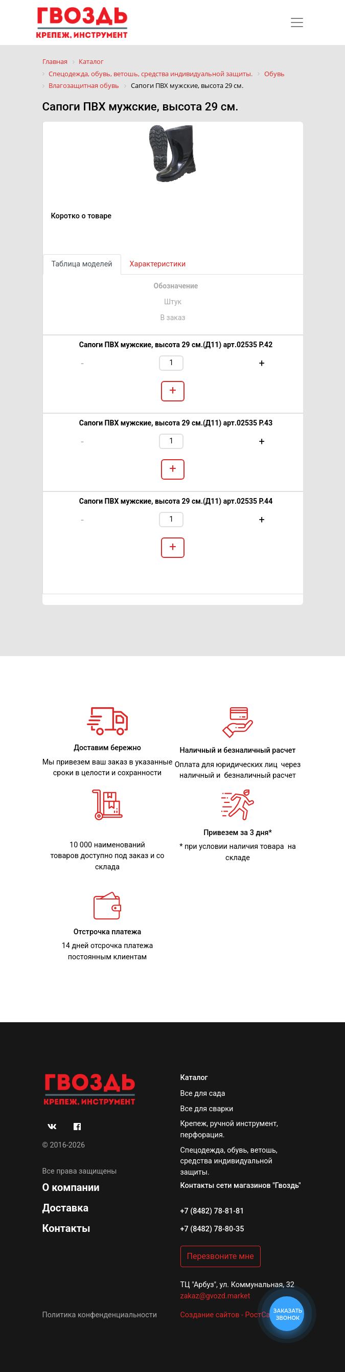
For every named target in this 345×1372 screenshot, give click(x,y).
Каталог (194, 1077)
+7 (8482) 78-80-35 (212, 1229)
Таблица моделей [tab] (82, 264)
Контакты (66, 1228)
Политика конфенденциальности (99, 1315)
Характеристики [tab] (158, 264)
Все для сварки (207, 1109)
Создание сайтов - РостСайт (229, 1315)
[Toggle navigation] (297, 22)
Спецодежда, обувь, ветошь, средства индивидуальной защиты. (229, 1161)
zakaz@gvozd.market (215, 1296)
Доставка (65, 1208)
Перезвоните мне (220, 1256)
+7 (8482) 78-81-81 (212, 1211)
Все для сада (202, 1093)
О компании (71, 1187)
